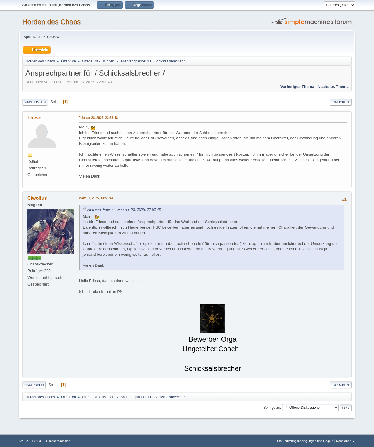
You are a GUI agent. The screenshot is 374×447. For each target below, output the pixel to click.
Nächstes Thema (333, 86)
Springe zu (271, 408)
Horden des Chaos (51, 22)
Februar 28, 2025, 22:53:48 (98, 117)
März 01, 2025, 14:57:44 (96, 198)
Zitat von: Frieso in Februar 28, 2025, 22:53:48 (124, 210)
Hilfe (279, 441)
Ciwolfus (37, 198)
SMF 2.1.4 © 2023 (31, 441)
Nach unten (35, 102)
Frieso (34, 117)
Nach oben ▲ (345, 441)
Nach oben (34, 385)
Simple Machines (58, 441)
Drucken (341, 102)
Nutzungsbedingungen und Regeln (309, 441)
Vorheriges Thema (297, 86)
